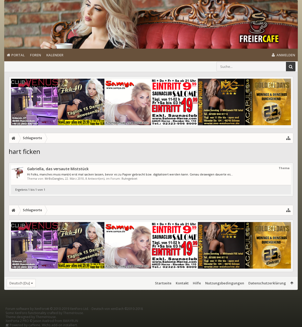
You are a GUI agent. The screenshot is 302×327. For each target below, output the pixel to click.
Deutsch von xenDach (117, 308)
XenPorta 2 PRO (17, 321)
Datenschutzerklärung (267, 283)
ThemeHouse (73, 313)
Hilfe (197, 283)
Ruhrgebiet (129, 178)
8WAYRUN (70, 321)
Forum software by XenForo (47, 308)
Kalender (54, 55)
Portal (18, 55)
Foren (35, 55)
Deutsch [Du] (19, 283)
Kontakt (182, 283)
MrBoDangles (54, 178)
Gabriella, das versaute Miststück (58, 168)
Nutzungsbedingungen (224, 283)
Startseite (163, 283)
